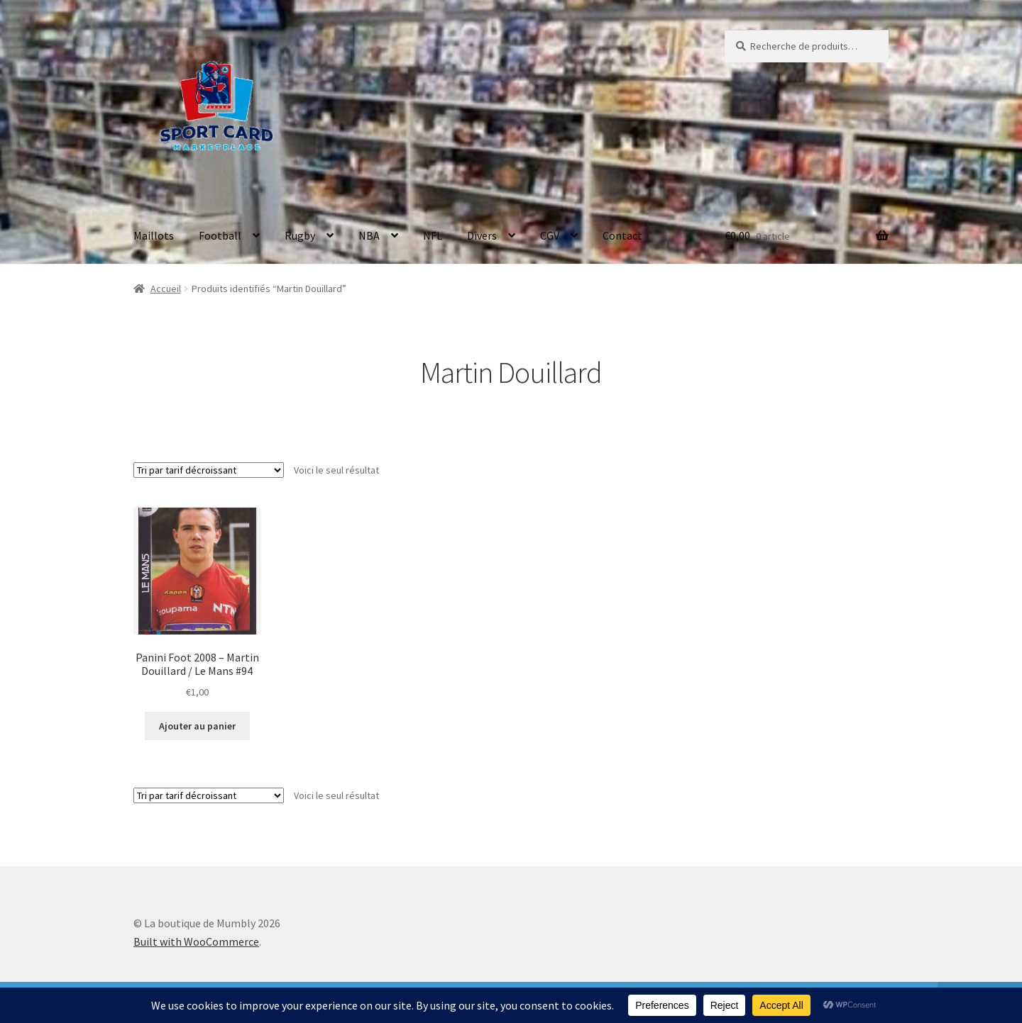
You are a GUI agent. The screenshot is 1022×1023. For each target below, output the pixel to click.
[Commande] (208, 470)
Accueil (165, 288)
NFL (432, 235)
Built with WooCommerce (196, 941)
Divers (482, 235)
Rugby (300, 235)
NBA (369, 235)
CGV (549, 235)
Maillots (153, 235)
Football (220, 235)
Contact (622, 235)
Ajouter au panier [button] (197, 726)
